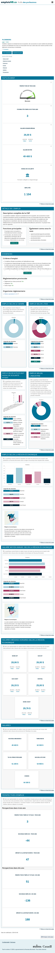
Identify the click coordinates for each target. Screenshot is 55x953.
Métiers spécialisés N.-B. (10, 294)
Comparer (5, 49)
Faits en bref (5, 58)
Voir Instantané (7, 52)
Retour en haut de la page (47, 203)
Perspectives (6, 72)
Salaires (5, 70)
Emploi (4, 65)
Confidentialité (5, 942)
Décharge (12, 942)
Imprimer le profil (17, 52)
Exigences (5, 63)
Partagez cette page (47, 937)
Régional (5, 67)
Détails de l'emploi (7, 61)
